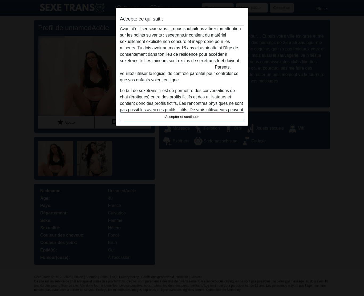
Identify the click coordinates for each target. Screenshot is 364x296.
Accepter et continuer (182, 117)
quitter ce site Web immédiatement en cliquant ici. (167, 67)
